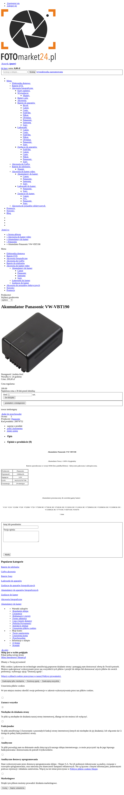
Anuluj (4, 790)
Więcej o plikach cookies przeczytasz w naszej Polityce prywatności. (31, 678)
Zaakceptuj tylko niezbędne (13, 683)
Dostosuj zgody (33, 683)
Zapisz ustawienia (17, 790)
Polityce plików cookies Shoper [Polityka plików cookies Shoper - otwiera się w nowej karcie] (83, 771)
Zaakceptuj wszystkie (50, 683)
